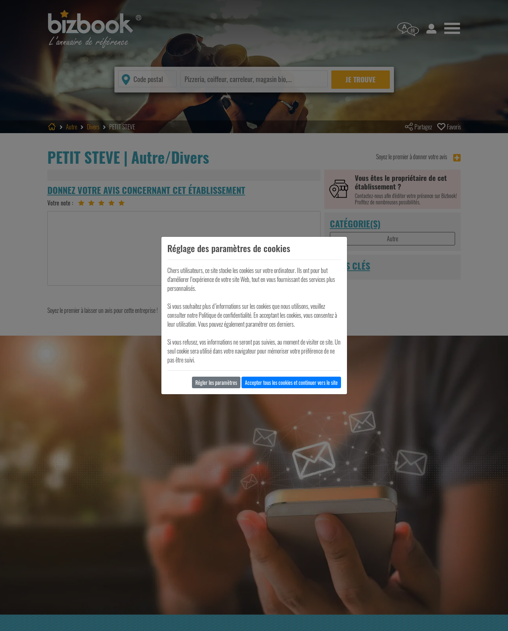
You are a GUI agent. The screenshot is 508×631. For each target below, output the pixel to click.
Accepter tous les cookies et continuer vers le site (291, 382)
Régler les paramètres (216, 382)
